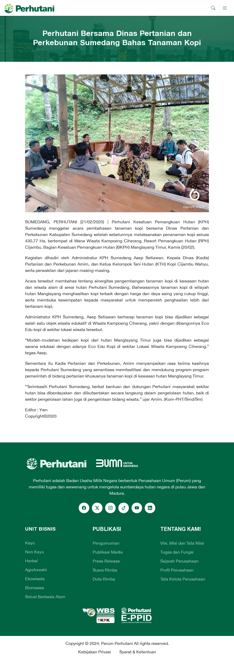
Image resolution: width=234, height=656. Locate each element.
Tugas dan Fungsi (177, 552)
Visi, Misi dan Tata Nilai (182, 543)
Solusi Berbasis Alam (45, 596)
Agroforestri (36, 569)
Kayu (30, 542)
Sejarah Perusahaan (179, 561)
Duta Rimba (104, 579)
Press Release (106, 561)
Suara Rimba (105, 570)
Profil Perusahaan (177, 570)
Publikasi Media (108, 552)
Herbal (31, 560)
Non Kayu (34, 551)
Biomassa (34, 587)
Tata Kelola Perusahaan (182, 579)
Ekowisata (35, 578)
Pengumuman (106, 543)
